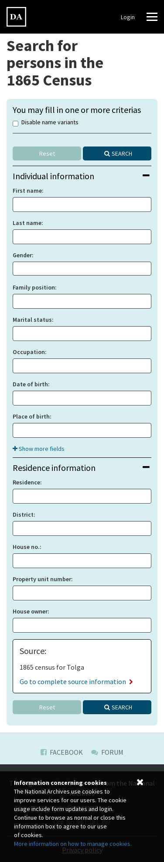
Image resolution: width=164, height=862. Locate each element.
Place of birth (31, 416)
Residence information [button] (81, 467)
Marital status (32, 320)
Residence (26, 482)
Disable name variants (46, 122)
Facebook (62, 752)
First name (27, 190)
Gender (22, 255)
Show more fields (39, 449)
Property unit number (42, 579)
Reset (47, 153)
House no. (26, 547)
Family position (34, 287)
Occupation (29, 352)
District (23, 514)
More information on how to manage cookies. (73, 844)
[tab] (82, 176)
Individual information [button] (81, 175)
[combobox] (82, 269)
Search (122, 153)
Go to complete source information (76, 681)
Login (128, 17)
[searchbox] (17, 268)
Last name (27, 223)
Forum (107, 752)
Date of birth (30, 384)
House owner (30, 611)
